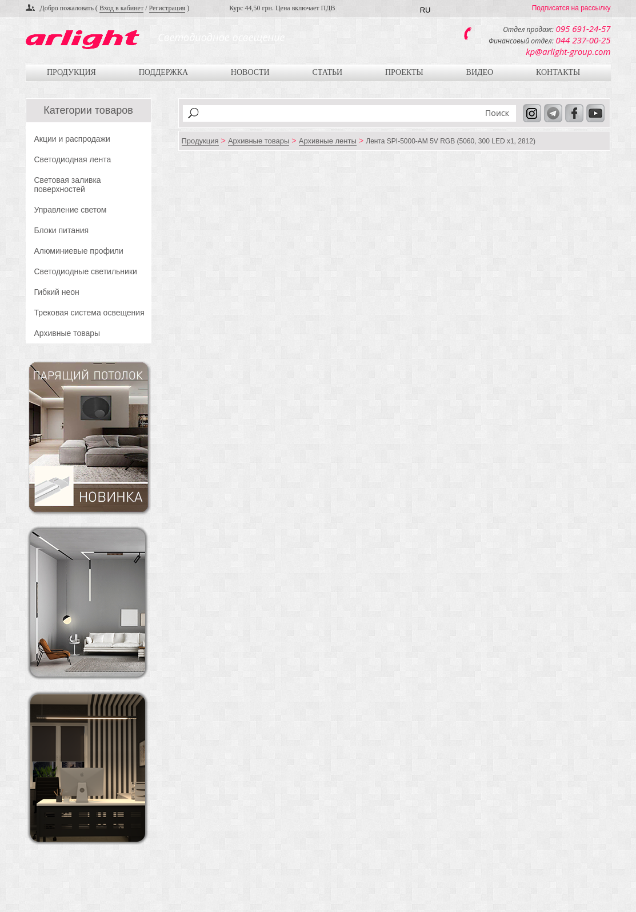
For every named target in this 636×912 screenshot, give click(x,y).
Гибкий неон (56, 292)
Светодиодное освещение (221, 37)
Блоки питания (61, 230)
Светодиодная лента (72, 159)
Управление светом (70, 209)
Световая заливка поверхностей (67, 184)
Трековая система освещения (89, 312)
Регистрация (167, 8)
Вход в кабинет (121, 8)
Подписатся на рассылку (571, 8)
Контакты (558, 72)
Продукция (71, 72)
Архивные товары (67, 333)
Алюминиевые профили (78, 250)
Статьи (327, 72)
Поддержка (163, 72)
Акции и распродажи (72, 138)
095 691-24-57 (583, 28)
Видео (480, 72)
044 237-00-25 (583, 40)
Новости (250, 72)
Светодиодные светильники (85, 271)
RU (425, 10)
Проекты (404, 72)
